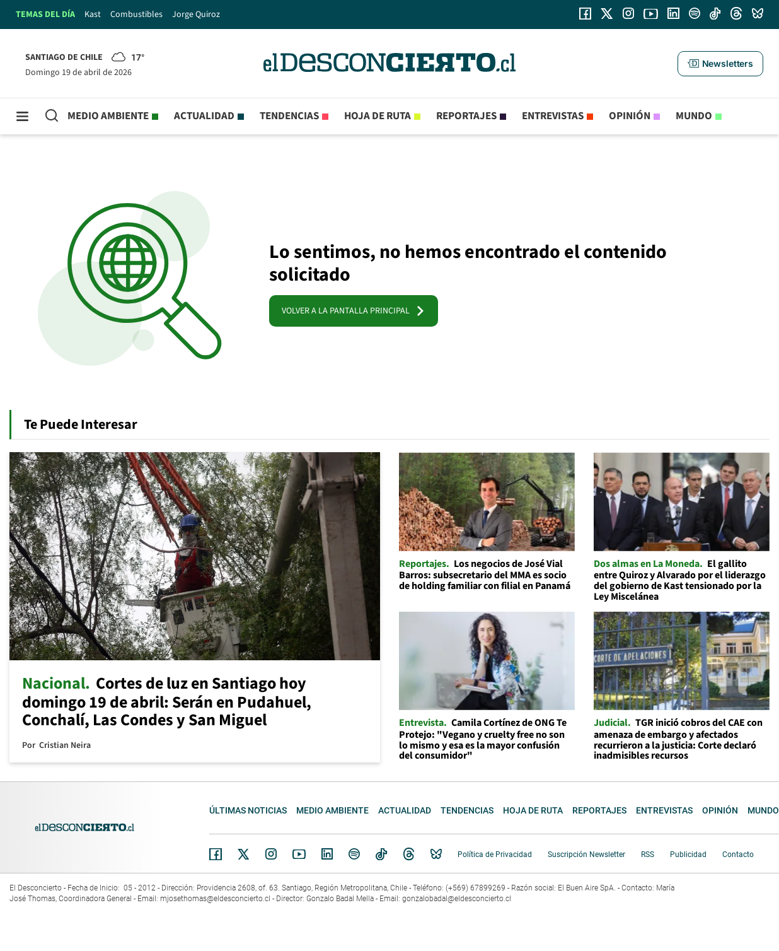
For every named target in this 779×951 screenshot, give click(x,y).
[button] (720, 63)
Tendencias (289, 116)
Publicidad (688, 854)
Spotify (354, 854)
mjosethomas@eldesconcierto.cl (215, 898)
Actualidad (204, 116)
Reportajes (466, 116)
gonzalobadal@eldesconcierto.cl (456, 898)
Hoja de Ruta (377, 116)
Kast (92, 14)
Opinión (629, 116)
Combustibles (136, 14)
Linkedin (327, 854)
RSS (647, 854)
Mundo (694, 116)
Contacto (738, 854)
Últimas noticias (248, 810)
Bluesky (436, 854)
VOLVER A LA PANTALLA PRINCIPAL (353, 311)
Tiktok (381, 854)
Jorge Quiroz (196, 14)
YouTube (298, 854)
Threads (409, 854)
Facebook (215, 854)
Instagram (271, 854)
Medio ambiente (108, 116)
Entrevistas (553, 116)
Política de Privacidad (495, 854)
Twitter (244, 854)
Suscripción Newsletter (586, 854)
